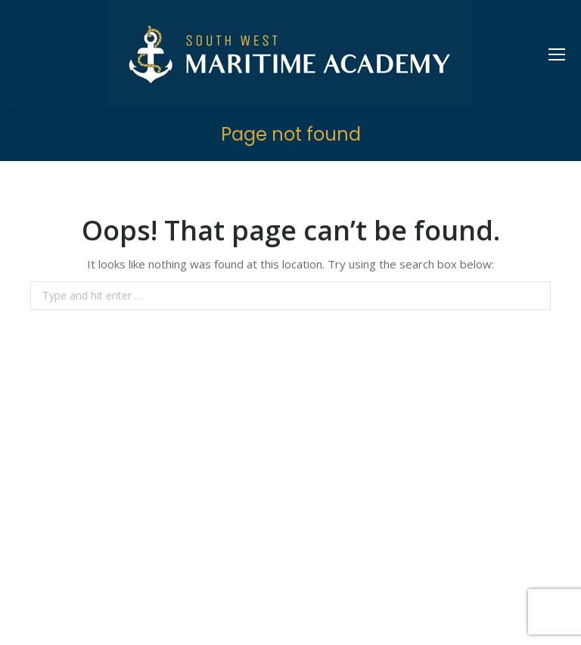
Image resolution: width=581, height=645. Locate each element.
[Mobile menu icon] (557, 54)
